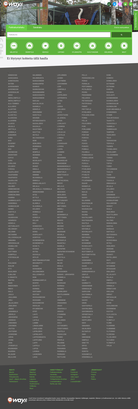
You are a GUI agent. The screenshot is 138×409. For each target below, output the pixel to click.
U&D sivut (39, 8)
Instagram (74, 374)
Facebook (74, 372)
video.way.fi (75, 377)
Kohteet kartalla (55, 377)
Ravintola (33, 374)
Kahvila (32, 377)
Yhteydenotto (14, 377)
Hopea (93, 374)
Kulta (93, 377)
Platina (93, 379)
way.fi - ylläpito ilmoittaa (17, 379)
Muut (31, 388)
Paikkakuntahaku (56, 372)
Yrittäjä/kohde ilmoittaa (58, 379)
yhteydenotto (136, 20)
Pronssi (93, 372)
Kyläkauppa (34, 381)
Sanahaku (53, 374)
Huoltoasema (34, 384)
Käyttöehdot (13, 374)
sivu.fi (73, 379)
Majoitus (33, 372)
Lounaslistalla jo (56, 381)
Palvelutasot (13, 381)
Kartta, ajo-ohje (55, 384)
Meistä (11, 372)
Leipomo (33, 379)
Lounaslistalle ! (76, 381)
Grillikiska (33, 386)
